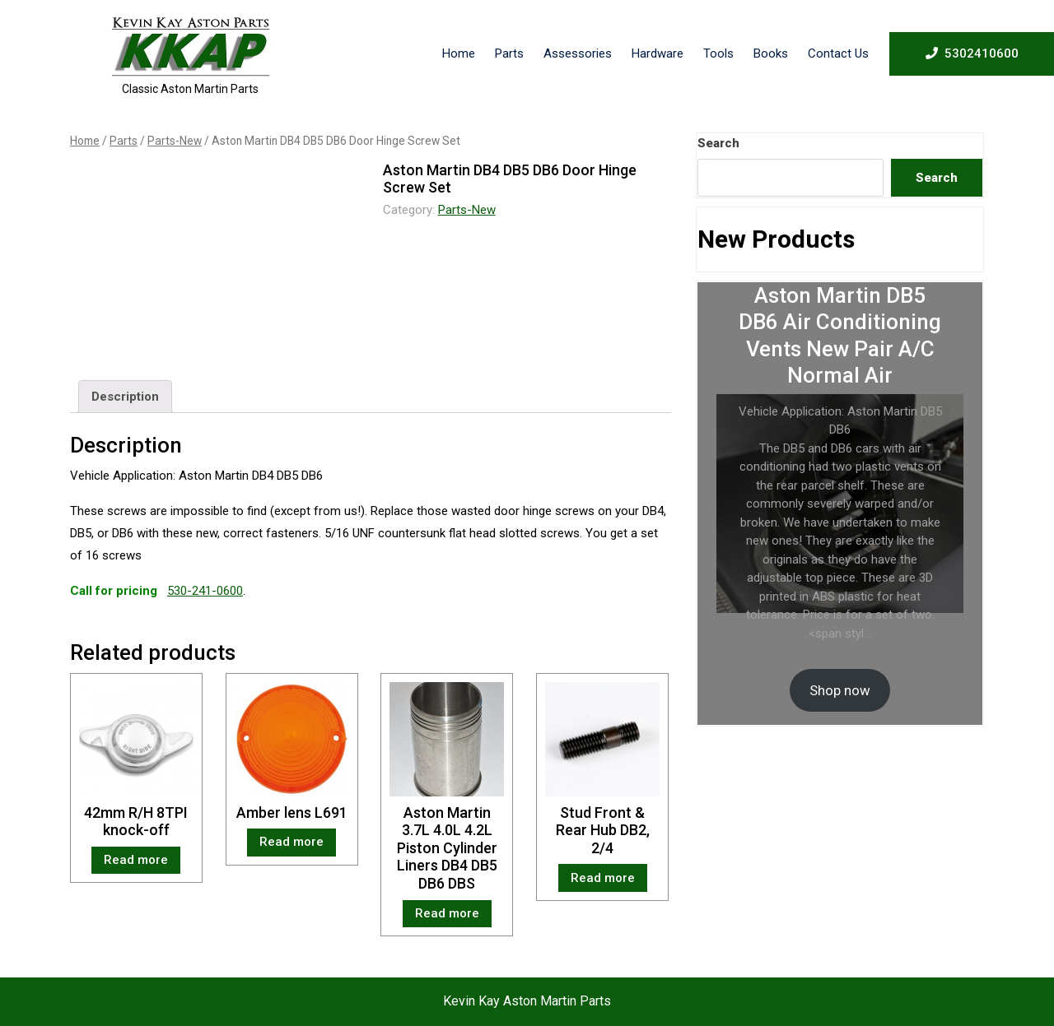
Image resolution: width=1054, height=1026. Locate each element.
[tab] (125, 396)
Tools (718, 53)
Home (458, 53)
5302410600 (972, 52)
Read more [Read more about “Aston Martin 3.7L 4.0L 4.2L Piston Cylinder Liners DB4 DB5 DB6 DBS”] (447, 913)
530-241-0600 (205, 590)
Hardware (657, 53)
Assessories (577, 53)
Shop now (839, 690)
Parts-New (174, 140)
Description (125, 396)
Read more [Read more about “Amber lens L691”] (291, 841)
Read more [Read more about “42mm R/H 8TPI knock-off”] (136, 859)
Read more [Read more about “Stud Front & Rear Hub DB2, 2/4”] (603, 877)
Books (770, 53)
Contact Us (838, 53)
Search (718, 143)
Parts (509, 53)
